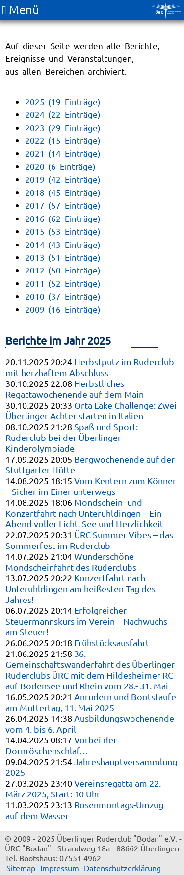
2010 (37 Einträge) (63, 296)
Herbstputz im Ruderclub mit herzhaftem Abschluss (89, 367)
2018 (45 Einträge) (63, 192)
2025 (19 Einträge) (63, 101)
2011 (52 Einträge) (63, 283)
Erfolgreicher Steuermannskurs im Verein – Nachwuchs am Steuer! (86, 621)
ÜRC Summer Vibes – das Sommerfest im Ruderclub (89, 539)
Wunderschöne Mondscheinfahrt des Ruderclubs (70, 561)
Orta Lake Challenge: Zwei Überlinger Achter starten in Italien (91, 410)
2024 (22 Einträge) (63, 114)
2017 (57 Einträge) (63, 205)
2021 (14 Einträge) (63, 153)
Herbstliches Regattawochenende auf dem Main (74, 388)
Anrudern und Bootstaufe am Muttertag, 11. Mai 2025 (90, 701)
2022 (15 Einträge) (63, 140)
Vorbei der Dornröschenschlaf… (61, 745)
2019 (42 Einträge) (63, 179)
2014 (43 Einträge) (63, 244)
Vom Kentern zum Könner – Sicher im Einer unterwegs (90, 485)
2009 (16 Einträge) (63, 309)
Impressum (59, 868)
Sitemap (20, 868)
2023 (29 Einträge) (63, 127)
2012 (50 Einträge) (63, 270)
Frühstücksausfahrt (111, 642)
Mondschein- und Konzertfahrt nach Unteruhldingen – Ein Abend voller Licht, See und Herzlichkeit (84, 513)
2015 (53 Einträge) (63, 231)
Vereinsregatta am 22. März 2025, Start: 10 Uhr (83, 788)
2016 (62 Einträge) (63, 218)
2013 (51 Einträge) (63, 257)
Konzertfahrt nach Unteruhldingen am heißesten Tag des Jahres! (80, 588)
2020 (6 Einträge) (60, 166)
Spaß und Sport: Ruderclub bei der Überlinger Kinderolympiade (71, 437)
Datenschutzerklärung (122, 868)
